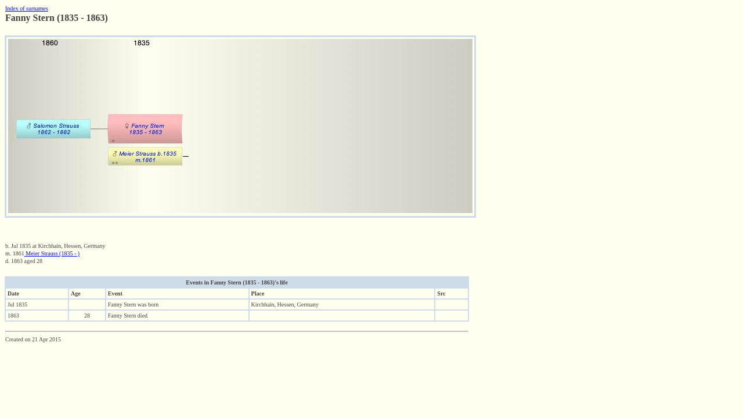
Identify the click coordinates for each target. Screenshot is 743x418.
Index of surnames (26, 8)
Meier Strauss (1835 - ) (52, 253)
